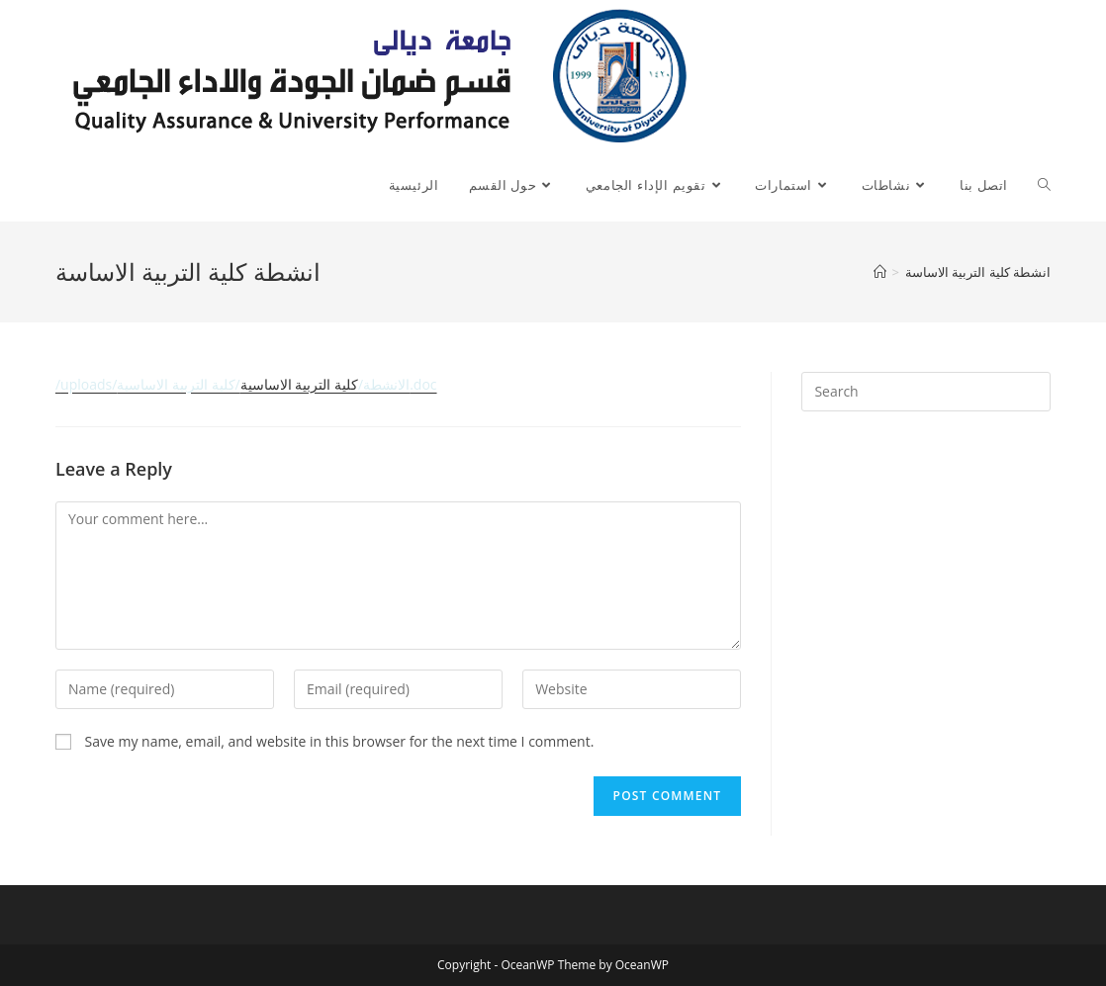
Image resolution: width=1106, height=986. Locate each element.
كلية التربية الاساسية (246, 384)
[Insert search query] (926, 391)
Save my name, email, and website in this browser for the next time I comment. (340, 741)
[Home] (880, 272)
